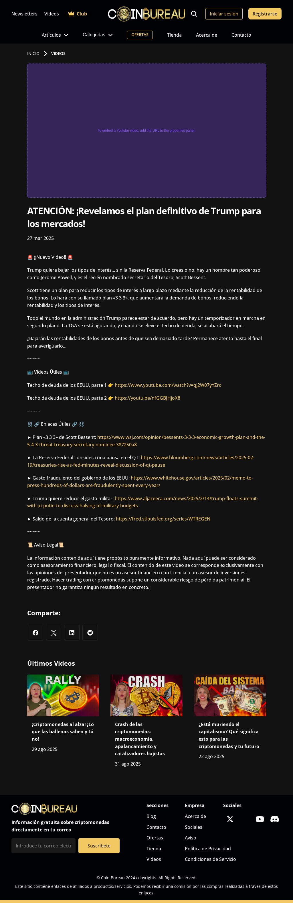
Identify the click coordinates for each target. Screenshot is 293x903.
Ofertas (154, 838)
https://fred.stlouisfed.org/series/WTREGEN (163, 519)
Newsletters (24, 14)
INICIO (33, 53)
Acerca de (206, 35)
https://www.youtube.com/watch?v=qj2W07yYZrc (168, 385)
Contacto (241, 35)
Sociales (193, 827)
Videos (51, 14)
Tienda (174, 35)
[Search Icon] (194, 13)
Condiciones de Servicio (210, 859)
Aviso (190, 838)
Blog (151, 816)
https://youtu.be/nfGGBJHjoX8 (147, 398)
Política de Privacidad (208, 848)
